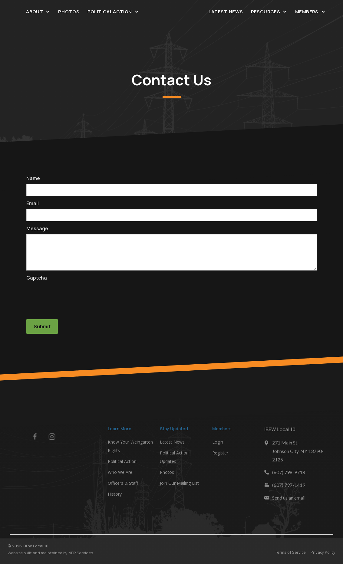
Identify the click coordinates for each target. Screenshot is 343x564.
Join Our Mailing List (179, 484)
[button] (38, 12)
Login (217, 443)
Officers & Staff (123, 484)
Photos (69, 11)
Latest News (226, 11)
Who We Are (120, 474)
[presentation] (72, 295)
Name (33, 178)
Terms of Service (292, 552)
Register (220, 454)
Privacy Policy (324, 552)
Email (32, 203)
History (115, 495)
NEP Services (79, 553)
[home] (171, 11)
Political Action (122, 463)
